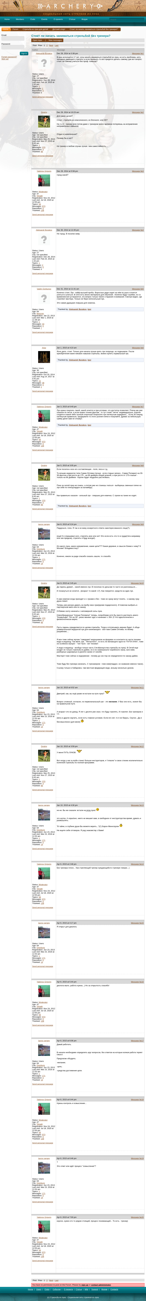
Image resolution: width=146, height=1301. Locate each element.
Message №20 (137, 1217)
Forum (15, 29)
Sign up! (5, 59)
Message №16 (137, 982)
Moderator (43, 192)
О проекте (58, 19)
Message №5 (138, 289)
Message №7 (138, 406)
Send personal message (42, 97)
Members (20, 19)
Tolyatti (39, 196)
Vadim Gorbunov (44, 289)
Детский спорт (58, 29)
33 (43, 324)
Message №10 (137, 583)
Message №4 (138, 230)
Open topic (37, 40)
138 (42, 210)
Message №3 (138, 171)
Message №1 (138, 53)
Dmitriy (44, 112)
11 (40, 381)
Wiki (86, 1289)
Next (51, 45)
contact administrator (101, 1285)
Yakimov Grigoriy (44, 171)
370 (43, 147)
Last (56, 45)
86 (42, 151)
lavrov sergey (44, 524)
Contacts (114, 1289)
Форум (84, 19)
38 (43, 383)
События (57, 1289)
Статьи (72, 19)
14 (42, 563)
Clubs (32, 19)
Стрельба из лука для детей (35, 29)
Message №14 (137, 864)
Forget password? (9, 57)
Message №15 (137, 923)
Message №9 (138, 524)
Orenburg (41, 549)
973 (43, 206)
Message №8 (138, 465)
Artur (44, 348)
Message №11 (137, 687)
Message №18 (137, 1099)
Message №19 (137, 1158)
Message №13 (137, 805)
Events (44, 19)
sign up (84, 1285)
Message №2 (138, 112)
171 (43, 559)
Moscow (40, 313)
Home (7, 19)
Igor (89, 309)
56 (40, 204)
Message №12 (137, 746)
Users (38, 1289)
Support (94, 1289)
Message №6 (138, 348)
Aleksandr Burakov (44, 53)
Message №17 (137, 1041)
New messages (55, 40)
